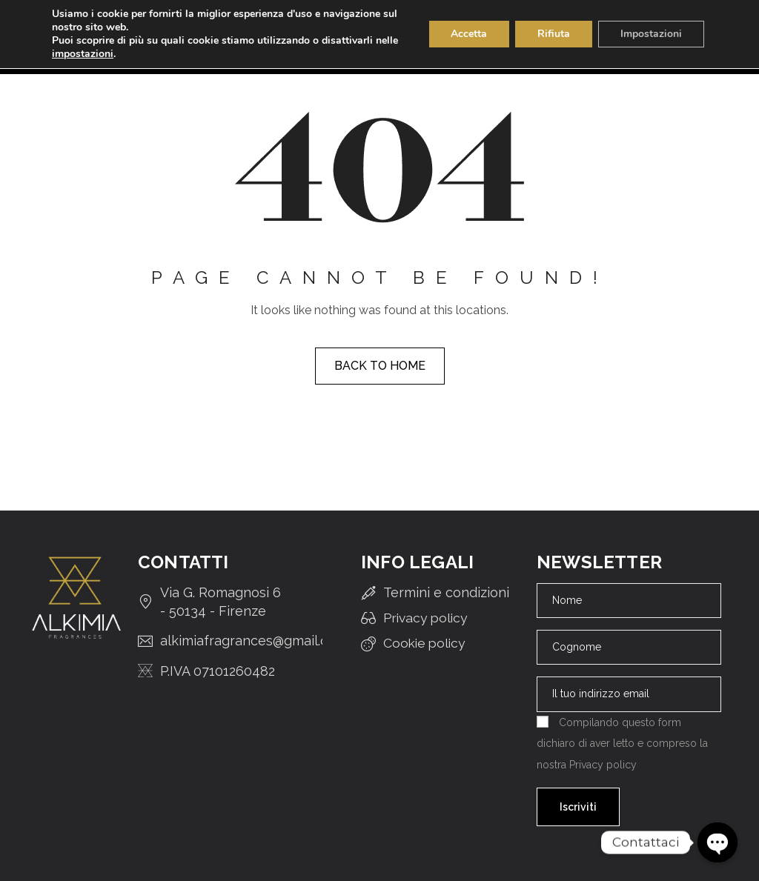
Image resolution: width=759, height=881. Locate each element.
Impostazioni (651, 34)
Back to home (379, 366)
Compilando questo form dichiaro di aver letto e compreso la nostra (622, 743)
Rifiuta (553, 34)
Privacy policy (603, 765)
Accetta (469, 34)
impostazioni (82, 54)
